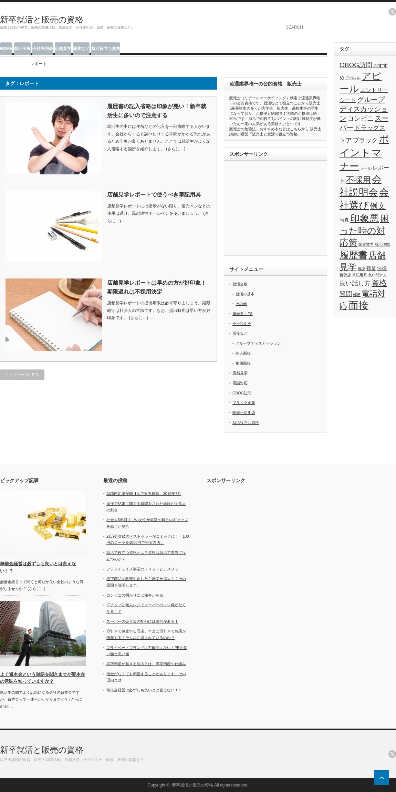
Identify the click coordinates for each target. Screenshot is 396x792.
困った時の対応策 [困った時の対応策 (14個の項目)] (364, 230)
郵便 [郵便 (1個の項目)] (357, 295)
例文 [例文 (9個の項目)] (378, 205)
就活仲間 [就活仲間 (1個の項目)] (382, 244)
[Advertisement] (275, 209)
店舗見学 (63, 48)
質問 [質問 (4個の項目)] (346, 294)
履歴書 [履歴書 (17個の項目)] (353, 255)
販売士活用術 (243, 412)
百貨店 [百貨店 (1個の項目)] (345, 275)
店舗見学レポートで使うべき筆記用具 (154, 194)
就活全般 (22, 48)
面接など (81, 48)
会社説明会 (42, 48)
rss (392, 12)
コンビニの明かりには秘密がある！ (136, 595)
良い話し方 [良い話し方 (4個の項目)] (355, 283)
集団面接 (243, 363)
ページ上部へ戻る (381, 777)
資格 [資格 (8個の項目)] (379, 282)
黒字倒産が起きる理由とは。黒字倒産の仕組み (146, 664)
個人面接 (243, 353)
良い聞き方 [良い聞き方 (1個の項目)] (377, 275)
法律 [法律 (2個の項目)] (382, 268)
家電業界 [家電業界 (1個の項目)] (366, 244)
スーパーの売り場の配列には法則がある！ (142, 621)
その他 (241, 304)
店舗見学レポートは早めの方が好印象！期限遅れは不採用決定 (156, 287)
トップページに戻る (22, 375)
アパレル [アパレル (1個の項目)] (353, 78)
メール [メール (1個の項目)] (366, 168)
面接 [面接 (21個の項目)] (358, 305)
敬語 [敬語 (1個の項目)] (361, 268)
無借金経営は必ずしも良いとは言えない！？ (144, 690)
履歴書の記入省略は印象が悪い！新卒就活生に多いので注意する (156, 110)
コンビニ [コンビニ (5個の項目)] (360, 118)
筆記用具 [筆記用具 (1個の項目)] (359, 275)
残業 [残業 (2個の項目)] (371, 268)
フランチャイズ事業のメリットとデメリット (144, 569)
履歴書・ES (242, 314)
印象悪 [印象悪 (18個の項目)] (364, 218)
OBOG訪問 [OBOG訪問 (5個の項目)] (356, 65)
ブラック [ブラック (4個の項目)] (365, 140)
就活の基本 (245, 294)
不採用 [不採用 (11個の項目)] (358, 179)
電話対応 (240, 383)
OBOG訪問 (241, 393)
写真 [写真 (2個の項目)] (344, 220)
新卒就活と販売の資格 (41, 19)
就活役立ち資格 (105, 48)
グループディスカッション (258, 343)
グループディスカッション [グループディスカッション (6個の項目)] (364, 109)
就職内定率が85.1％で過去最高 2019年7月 (143, 493)
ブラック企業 (243, 402)
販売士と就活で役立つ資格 (275, 134)
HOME (6, 48)
